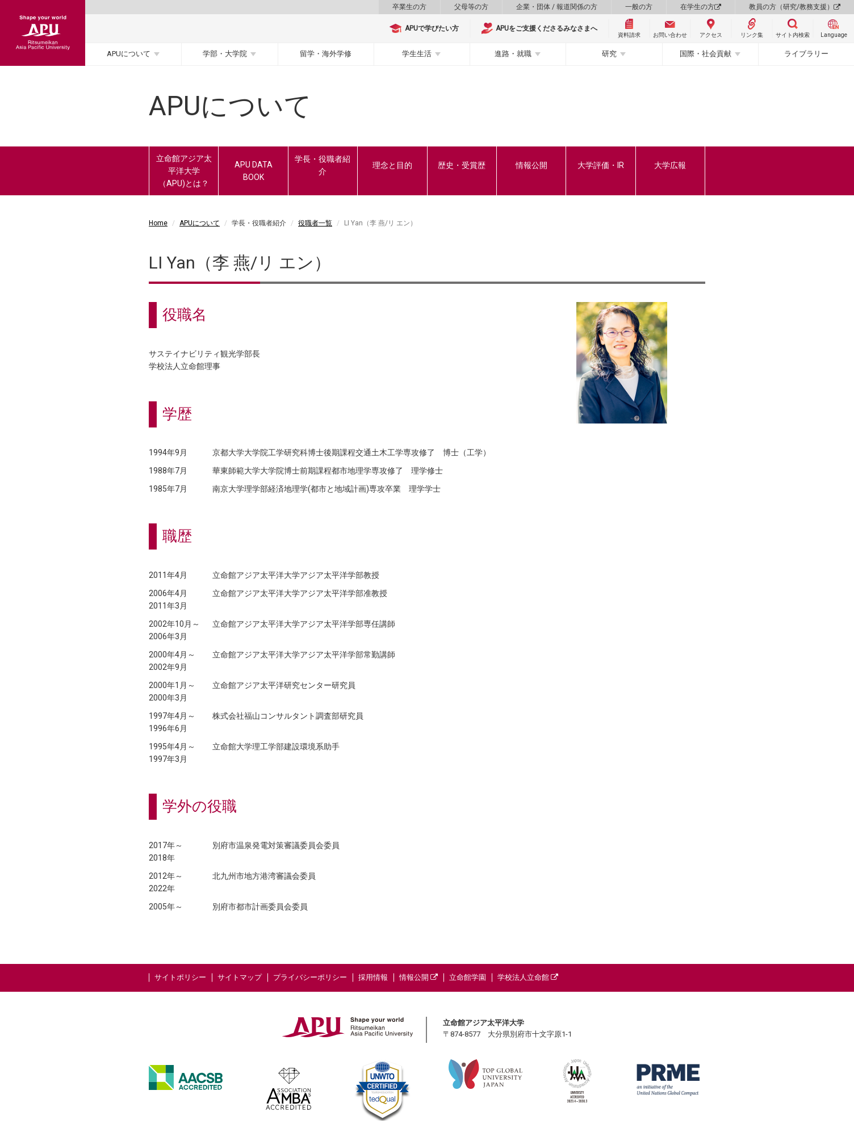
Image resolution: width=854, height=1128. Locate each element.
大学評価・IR (600, 165)
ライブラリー (806, 53)
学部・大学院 (225, 53)
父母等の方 (471, 7)
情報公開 (531, 165)
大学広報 (670, 165)
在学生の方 (700, 7)
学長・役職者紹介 (322, 165)
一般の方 (638, 7)
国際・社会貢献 (705, 53)
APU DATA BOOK (254, 171)
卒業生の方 (409, 7)
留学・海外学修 (325, 53)
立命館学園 (467, 977)
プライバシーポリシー (310, 977)
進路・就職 (513, 53)
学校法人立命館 (527, 977)
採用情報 (373, 977)
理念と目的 (392, 165)
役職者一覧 (315, 223)
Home (158, 223)
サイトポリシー (180, 977)
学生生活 (417, 53)
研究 (609, 53)
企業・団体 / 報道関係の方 (556, 7)
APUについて (128, 53)
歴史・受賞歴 (461, 165)
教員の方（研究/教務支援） (794, 7)
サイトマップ (239, 977)
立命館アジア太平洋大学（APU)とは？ (184, 171)
